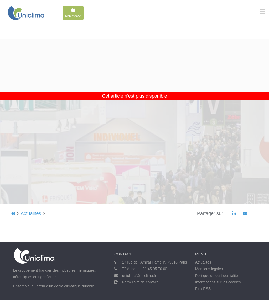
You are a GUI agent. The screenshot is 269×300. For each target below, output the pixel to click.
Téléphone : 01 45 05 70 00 (144, 269)
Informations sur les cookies (218, 282)
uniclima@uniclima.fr (139, 276)
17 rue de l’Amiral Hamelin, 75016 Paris (154, 262)
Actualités (31, 213)
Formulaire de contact (140, 282)
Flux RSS (203, 289)
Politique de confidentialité (216, 276)
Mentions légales (209, 269)
